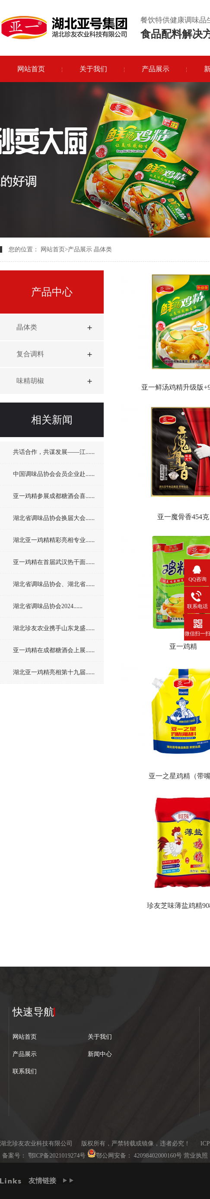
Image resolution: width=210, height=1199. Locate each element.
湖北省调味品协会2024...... (48, 606)
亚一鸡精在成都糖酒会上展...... (54, 650)
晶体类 (103, 249)
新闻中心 (100, 1054)
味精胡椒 (30, 380)
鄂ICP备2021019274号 (56, 1155)
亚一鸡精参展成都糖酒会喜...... (54, 496)
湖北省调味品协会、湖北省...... (54, 584)
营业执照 (196, 1155)
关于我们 (93, 69)
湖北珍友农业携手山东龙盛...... (54, 628)
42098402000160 (154, 1155)
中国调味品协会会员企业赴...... (54, 474)
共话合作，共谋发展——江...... (54, 452)
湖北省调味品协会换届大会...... (54, 518)
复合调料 (30, 354)
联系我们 (25, 1072)
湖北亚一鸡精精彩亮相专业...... (54, 540)
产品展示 (155, 69)
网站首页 (31, 69)
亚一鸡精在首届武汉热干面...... (54, 562)
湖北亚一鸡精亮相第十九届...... (54, 672)
